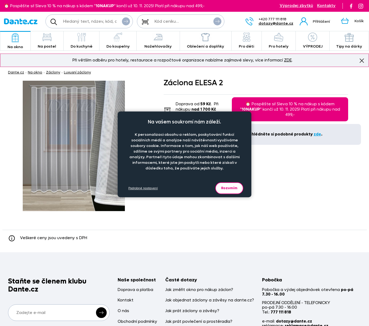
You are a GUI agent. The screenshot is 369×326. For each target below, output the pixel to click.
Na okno (15, 41)
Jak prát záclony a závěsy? (192, 311)
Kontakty (326, 5)
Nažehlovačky (158, 41)
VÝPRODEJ (312, 41)
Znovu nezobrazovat (362, 60)
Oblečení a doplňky (205, 41)
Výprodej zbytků (296, 5)
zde (317, 134)
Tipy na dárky (349, 41)
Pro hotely (278, 41)
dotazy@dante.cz (276, 23)
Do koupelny (118, 41)
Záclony (53, 72)
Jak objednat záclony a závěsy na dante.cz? (209, 300)
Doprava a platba (135, 290)
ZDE (288, 60)
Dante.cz (16, 72)
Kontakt (125, 300)
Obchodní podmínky (137, 321)
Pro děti (246, 41)
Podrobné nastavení (143, 188)
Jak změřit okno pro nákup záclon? (199, 290)
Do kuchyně (81, 41)
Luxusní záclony (77, 72)
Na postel (47, 41)
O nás (123, 311)
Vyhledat (125, 21)
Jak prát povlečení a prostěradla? (198, 321)
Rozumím (229, 188)
